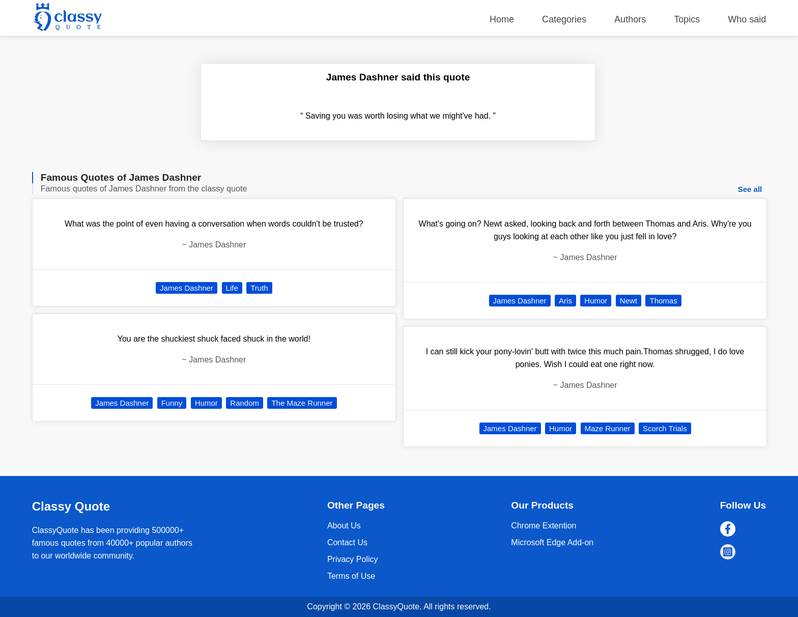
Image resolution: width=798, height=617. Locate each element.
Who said (747, 19)
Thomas (663, 300)
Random (244, 403)
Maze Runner (608, 428)
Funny (172, 403)
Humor (206, 403)
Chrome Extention (543, 525)
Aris (565, 300)
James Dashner (186, 288)
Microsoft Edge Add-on (552, 542)
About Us (344, 525)
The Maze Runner (301, 403)
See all (750, 189)
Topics (687, 19)
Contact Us (347, 542)
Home (502, 19)
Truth (259, 288)
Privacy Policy (352, 559)
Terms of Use (351, 576)
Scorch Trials (665, 428)
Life (232, 288)
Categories (564, 19)
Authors (630, 19)
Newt (628, 300)
